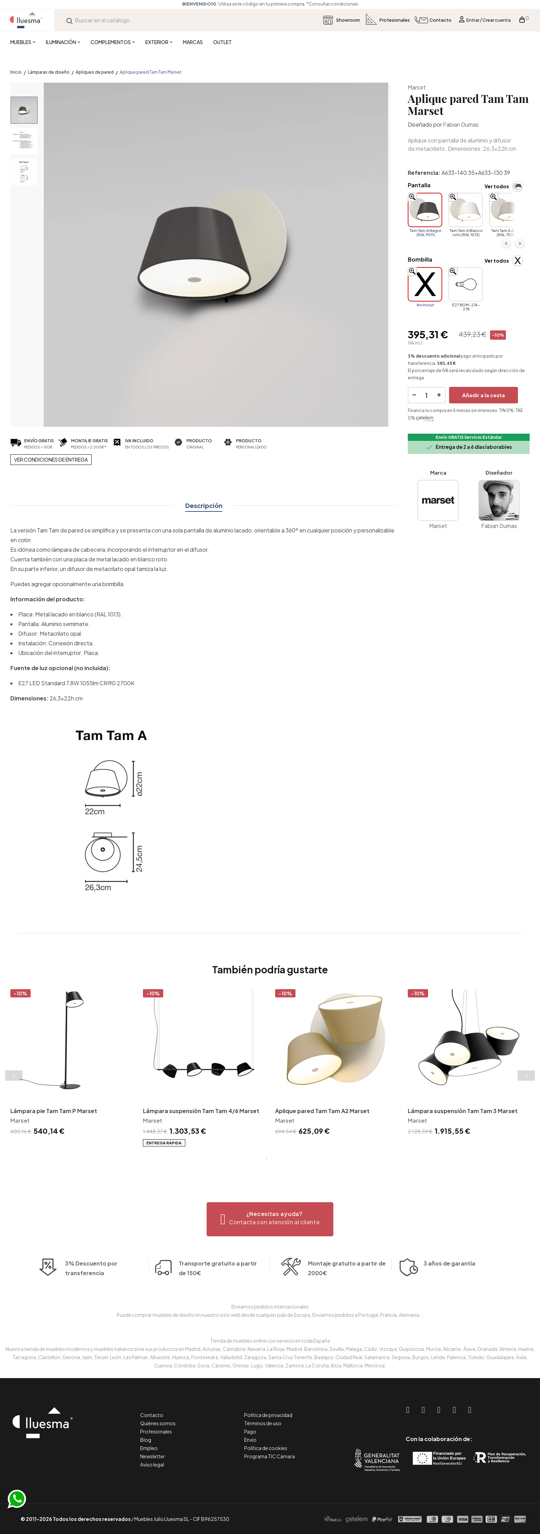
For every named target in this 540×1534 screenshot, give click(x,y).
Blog (145, 1440)
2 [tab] (273, 1158)
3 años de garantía (449, 1274)
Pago (250, 1431)
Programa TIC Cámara (269, 1456)
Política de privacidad (268, 1415)
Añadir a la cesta (483, 395)
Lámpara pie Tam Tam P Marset (53, 1110)
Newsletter (152, 1456)
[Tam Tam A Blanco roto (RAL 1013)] (465, 210)
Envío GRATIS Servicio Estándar (469, 437)
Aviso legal (152, 1464)
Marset (417, 87)
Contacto (151, 1415)
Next (526, 1075)
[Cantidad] (427, 395)
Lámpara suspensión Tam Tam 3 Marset (463, 1110)
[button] (270, 1219)
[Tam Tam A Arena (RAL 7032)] (506, 210)
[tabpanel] (71, 1063)
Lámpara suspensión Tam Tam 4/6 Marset (201, 1110)
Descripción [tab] (203, 505)
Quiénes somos (158, 1423)
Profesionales (156, 1431)
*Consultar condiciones (332, 4)
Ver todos (497, 186)
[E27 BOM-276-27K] (465, 284)
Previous (13, 1075)
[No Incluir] (425, 284)
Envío (250, 1440)
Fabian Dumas (461, 124)
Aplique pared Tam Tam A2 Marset (322, 1110)
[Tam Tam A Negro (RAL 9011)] (425, 210)
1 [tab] (266, 1158)
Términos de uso (262, 1423)
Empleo (149, 1448)
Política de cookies (265, 1448)
